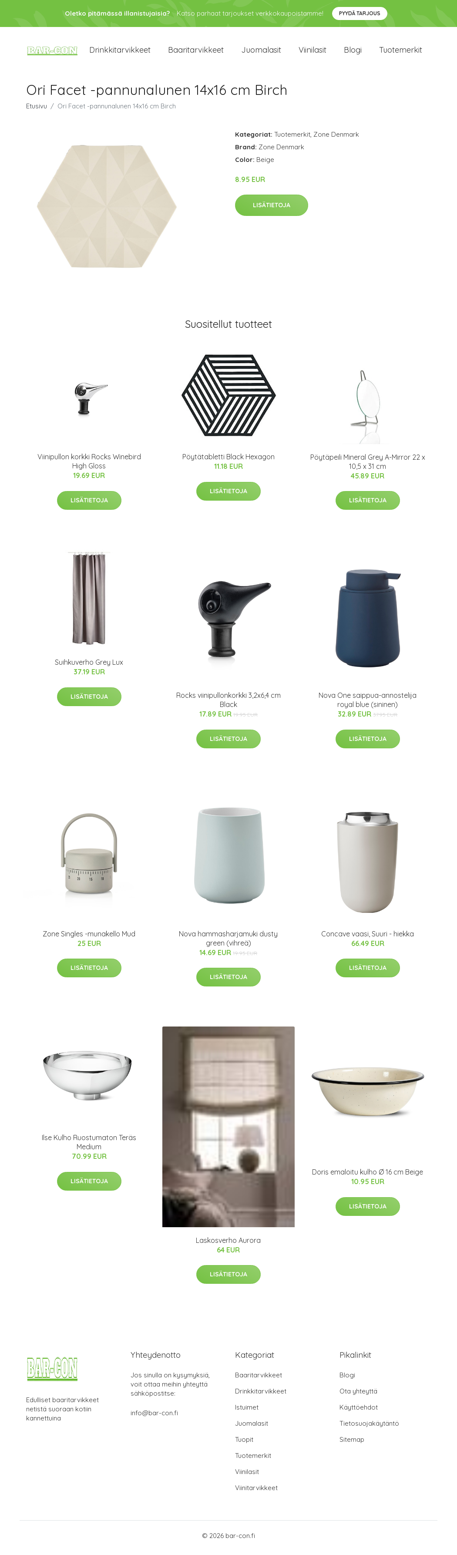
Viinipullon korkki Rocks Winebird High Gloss (89, 466)
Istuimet (247, 1411)
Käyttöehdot (358, 1411)
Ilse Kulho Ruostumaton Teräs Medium (89, 1147)
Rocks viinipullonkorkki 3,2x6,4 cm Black (228, 705)
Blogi (353, 52)
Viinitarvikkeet (256, 1492)
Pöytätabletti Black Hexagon (228, 461)
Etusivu (36, 110)
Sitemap (351, 1444)
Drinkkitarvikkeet (120, 52)
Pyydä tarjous (359, 13)
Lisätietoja (271, 210)
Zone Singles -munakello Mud (89, 938)
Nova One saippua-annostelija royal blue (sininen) (368, 705)
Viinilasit (312, 52)
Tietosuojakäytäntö (369, 1428)
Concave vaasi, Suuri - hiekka (367, 938)
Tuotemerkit (400, 52)
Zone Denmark (336, 139)
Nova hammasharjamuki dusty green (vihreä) (228, 943)
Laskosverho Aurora (228, 1244)
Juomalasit (261, 52)
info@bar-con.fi (154, 1417)
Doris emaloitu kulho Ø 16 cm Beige (367, 1176)
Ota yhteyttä (358, 1395)
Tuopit (244, 1444)
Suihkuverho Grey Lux (89, 667)
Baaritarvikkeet (196, 52)
